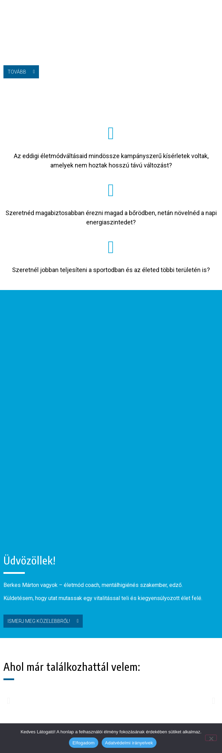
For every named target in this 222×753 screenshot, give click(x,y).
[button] (215, 12)
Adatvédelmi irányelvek (129, 742)
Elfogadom (83, 742)
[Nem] (211, 738)
